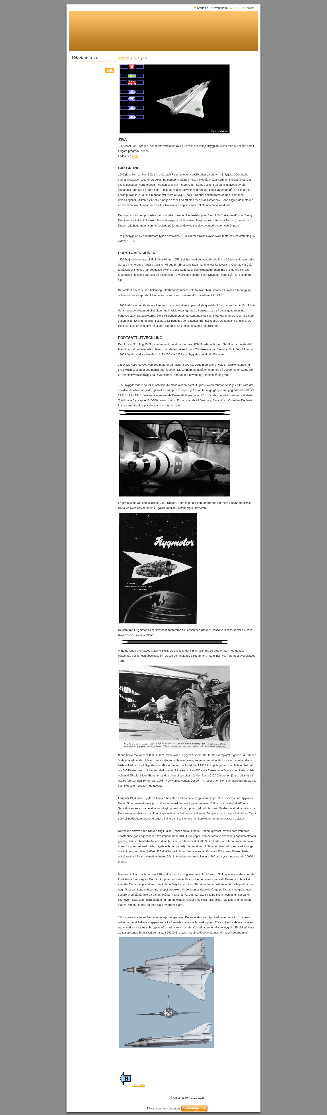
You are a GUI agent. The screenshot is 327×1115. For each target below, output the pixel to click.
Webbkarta (221, 8)
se (135, 58)
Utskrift (249, 8)
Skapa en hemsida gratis (164, 1108)
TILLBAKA (132, 1085)
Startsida (123, 58)
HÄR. (135, 156)
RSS (236, 8)
